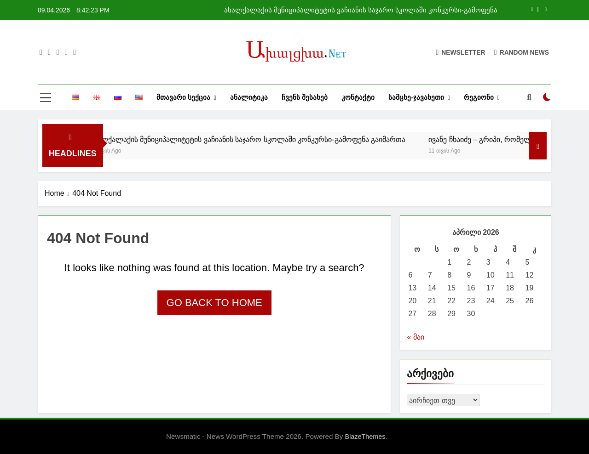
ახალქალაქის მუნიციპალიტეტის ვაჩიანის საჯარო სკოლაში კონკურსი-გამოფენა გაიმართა (360, 10)
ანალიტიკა (249, 97)
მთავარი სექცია (183, 97)
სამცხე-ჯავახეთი (416, 97)
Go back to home (214, 302)
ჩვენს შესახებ (305, 97)
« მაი (415, 337)
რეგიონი (479, 97)
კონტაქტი (358, 97)
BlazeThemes (365, 436)
